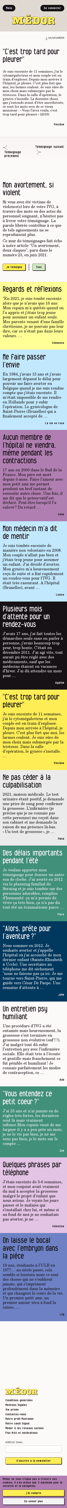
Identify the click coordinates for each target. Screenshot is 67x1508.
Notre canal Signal (17, 1423)
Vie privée (12, 1409)
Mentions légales (16, 1405)
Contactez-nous (15, 1414)
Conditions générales (19, 1400)
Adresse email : (14, 1443)
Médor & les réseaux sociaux (24, 1428)
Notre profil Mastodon (19, 1419)
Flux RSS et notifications (21, 1433)
